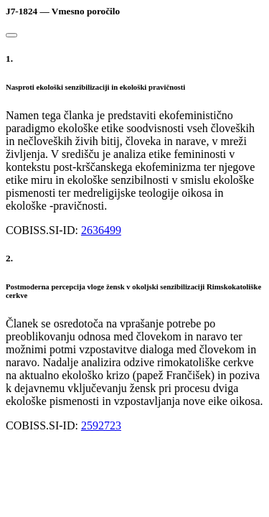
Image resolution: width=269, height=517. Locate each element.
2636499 (101, 230)
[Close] (11, 35)
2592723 (101, 425)
